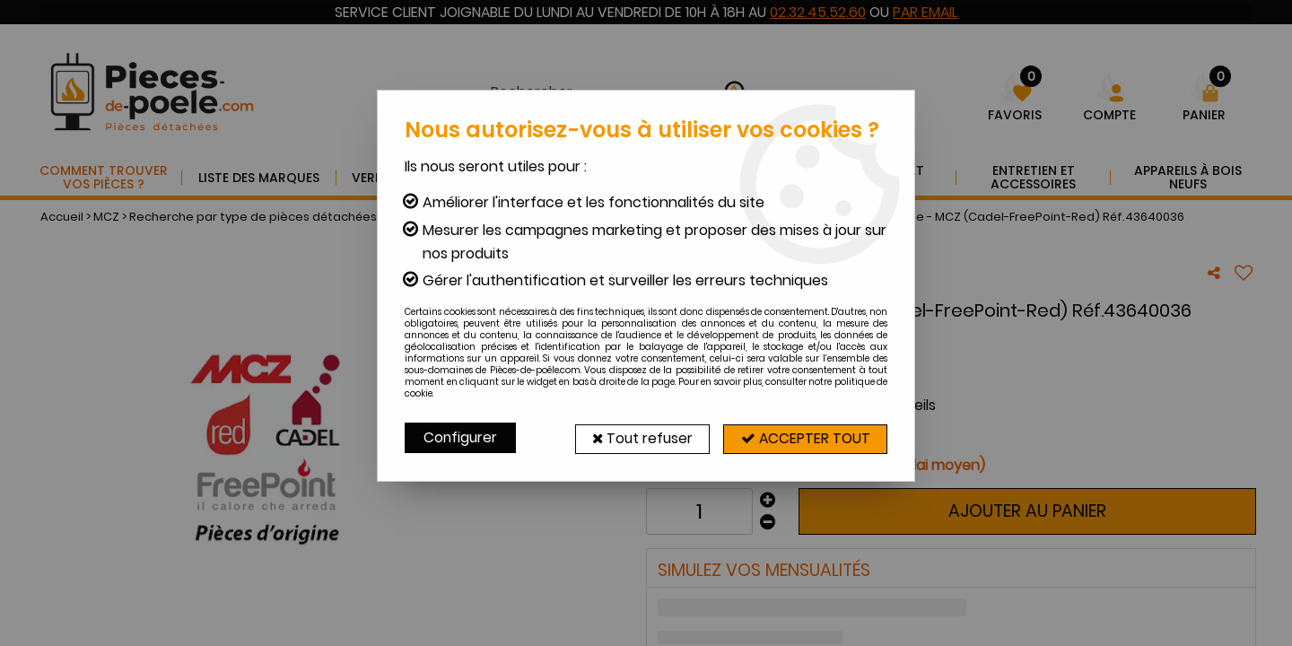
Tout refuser (634, 437)
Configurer (461, 437)
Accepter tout (803, 437)
